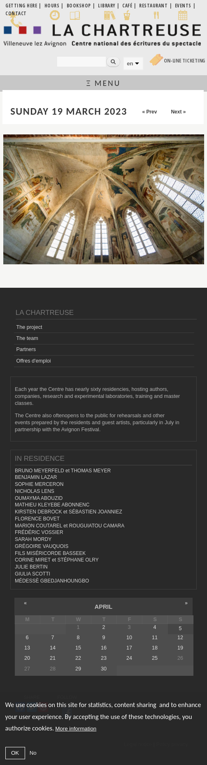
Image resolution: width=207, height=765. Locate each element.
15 (78, 648)
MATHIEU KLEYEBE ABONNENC (52, 505)
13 (27, 648)
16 (104, 648)
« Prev (149, 112)
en (130, 63)
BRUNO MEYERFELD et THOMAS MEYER (63, 471)
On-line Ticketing (184, 60)
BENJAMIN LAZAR (36, 477)
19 (180, 648)
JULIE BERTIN (31, 567)
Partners (26, 349)
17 (129, 648)
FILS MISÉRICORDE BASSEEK (50, 553)
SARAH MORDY (33, 539)
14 (53, 648)
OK (15, 753)
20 (27, 658)
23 (104, 658)
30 (104, 669)
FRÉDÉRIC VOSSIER (39, 532)
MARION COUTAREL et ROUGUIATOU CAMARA (69, 526)
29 (78, 669)
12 (180, 637)
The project (29, 327)
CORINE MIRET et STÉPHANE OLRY (57, 560)
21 (53, 658)
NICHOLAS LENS (34, 491)
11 (155, 637)
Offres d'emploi (33, 361)
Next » (178, 112)
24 (129, 658)
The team (27, 338)
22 (78, 658)
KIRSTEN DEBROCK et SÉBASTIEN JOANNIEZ (68, 512)
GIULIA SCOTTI (32, 574)
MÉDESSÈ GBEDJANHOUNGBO (52, 581)
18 (155, 648)
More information (75, 729)
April (103, 606)
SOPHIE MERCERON (39, 484)
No (33, 753)
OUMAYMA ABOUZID (39, 498)
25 (155, 658)
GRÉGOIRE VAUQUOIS (41, 546)
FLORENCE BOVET (37, 519)
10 (129, 637)
